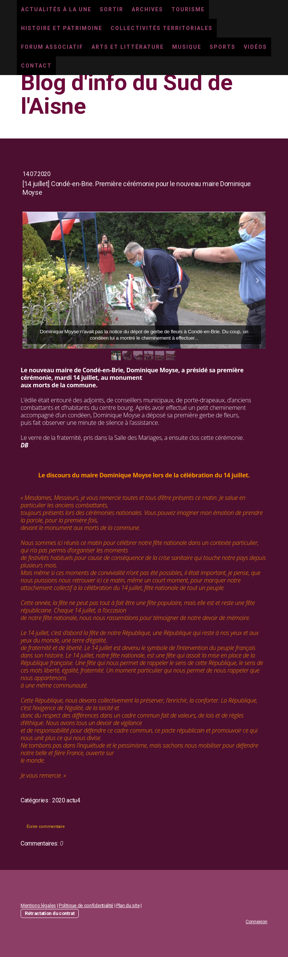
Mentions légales (38, 905)
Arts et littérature (128, 47)
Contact (36, 66)
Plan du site (128, 905)
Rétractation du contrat (50, 913)
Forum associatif (52, 47)
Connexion (256, 921)
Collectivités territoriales (162, 28)
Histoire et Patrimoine (61, 28)
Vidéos (255, 47)
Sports (223, 47)
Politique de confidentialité (86, 905)
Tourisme (188, 9)
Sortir (111, 9)
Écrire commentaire (45, 826)
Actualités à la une (56, 9)
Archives (147, 9)
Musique (186, 47)
